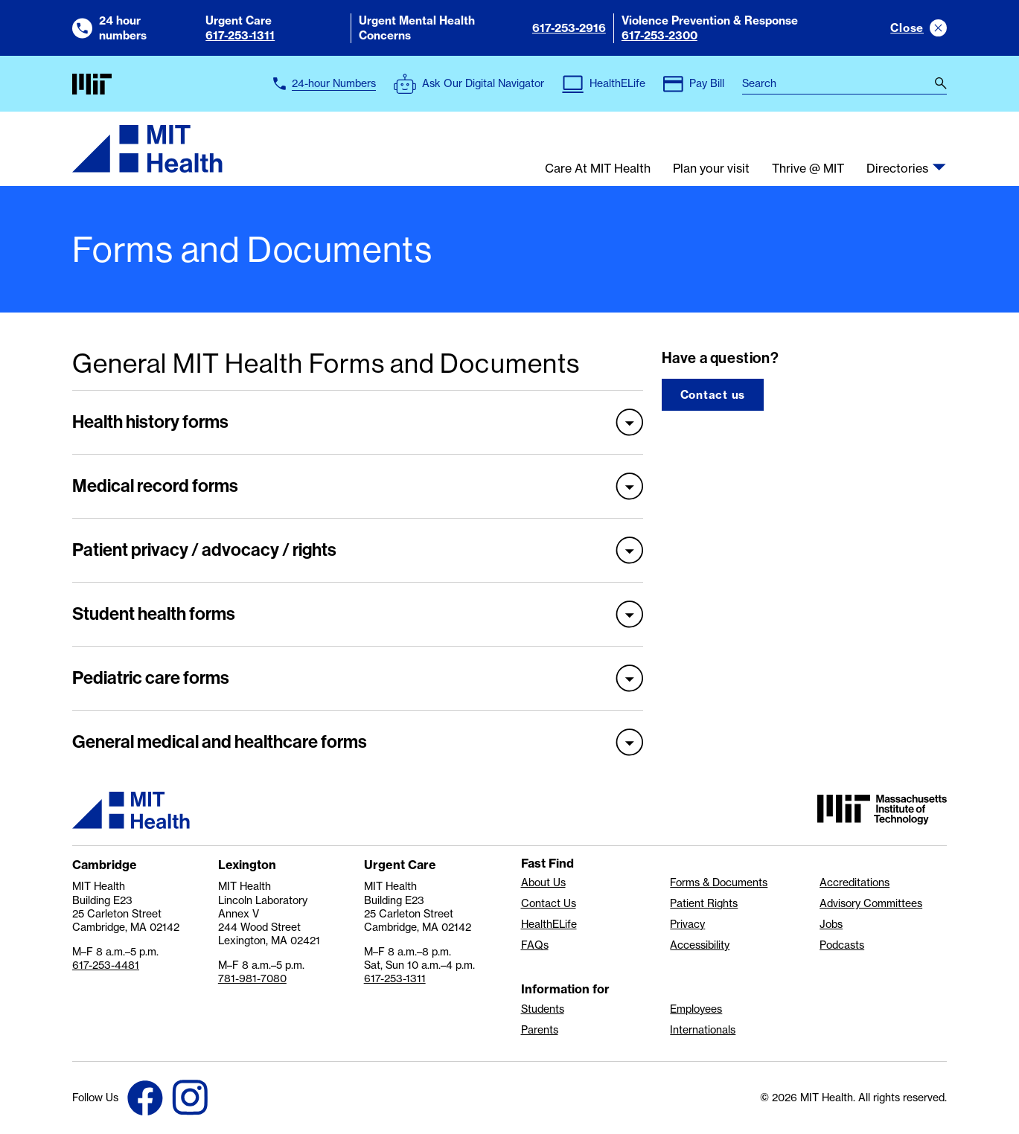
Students (542, 1009)
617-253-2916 (569, 28)
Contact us (713, 395)
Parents (539, 1030)
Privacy (687, 924)
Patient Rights (704, 903)
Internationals (702, 1030)
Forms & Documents (718, 882)
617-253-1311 (240, 35)
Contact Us (548, 903)
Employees (696, 1009)
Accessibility (699, 945)
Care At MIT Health (598, 169)
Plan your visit (711, 169)
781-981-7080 (252, 978)
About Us (543, 882)
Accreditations (854, 882)
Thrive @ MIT (808, 169)
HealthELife (549, 924)
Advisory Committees (871, 903)
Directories (897, 169)
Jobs (831, 924)
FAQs (535, 945)
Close (907, 28)
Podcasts (842, 945)
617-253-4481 (105, 965)
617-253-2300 (659, 35)
